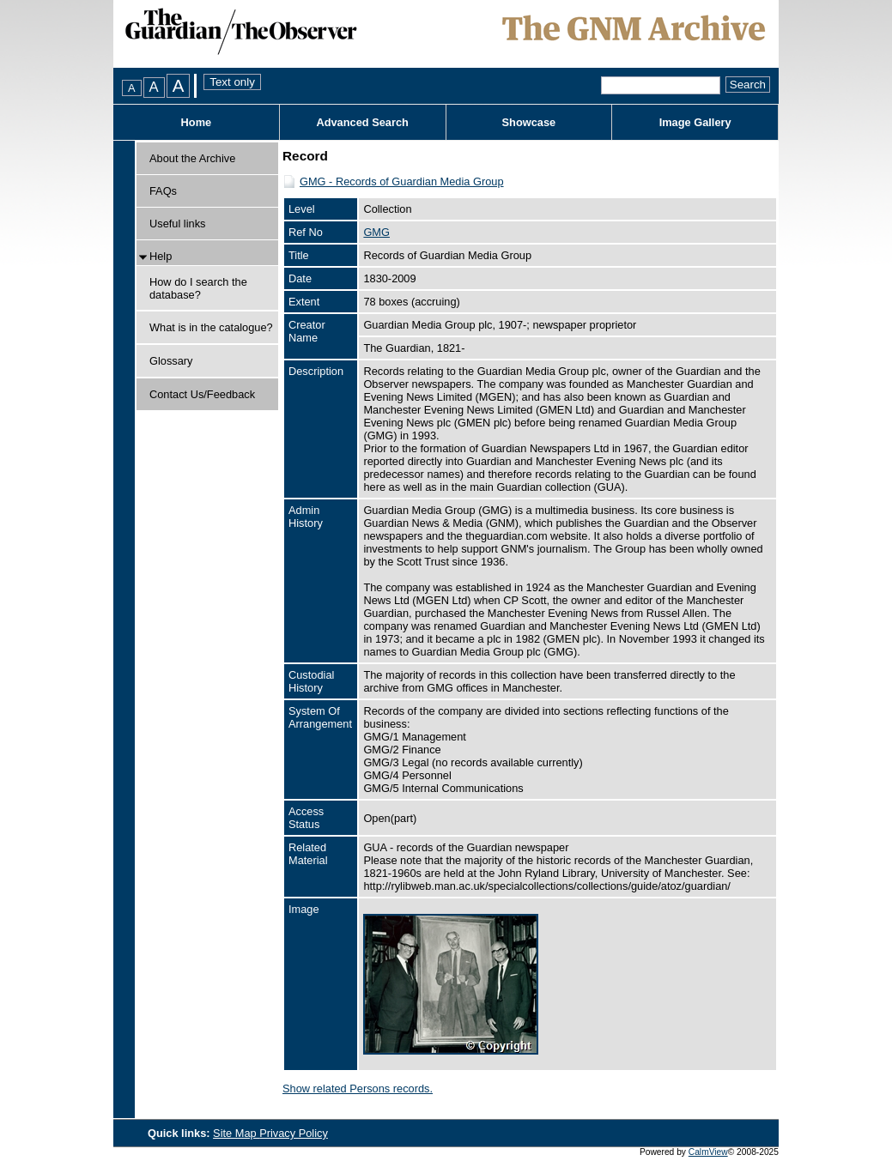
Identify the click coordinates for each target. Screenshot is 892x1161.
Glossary (171, 360)
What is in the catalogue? (211, 327)
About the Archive (192, 158)
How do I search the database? (198, 288)
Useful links (177, 223)
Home (196, 122)
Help (160, 256)
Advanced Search (362, 122)
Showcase (529, 122)
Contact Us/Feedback (202, 394)
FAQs (163, 190)
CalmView (708, 1152)
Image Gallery (695, 122)
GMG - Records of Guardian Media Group (402, 181)
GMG (376, 232)
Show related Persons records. (357, 1088)
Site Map (236, 1133)
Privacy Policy (293, 1133)
